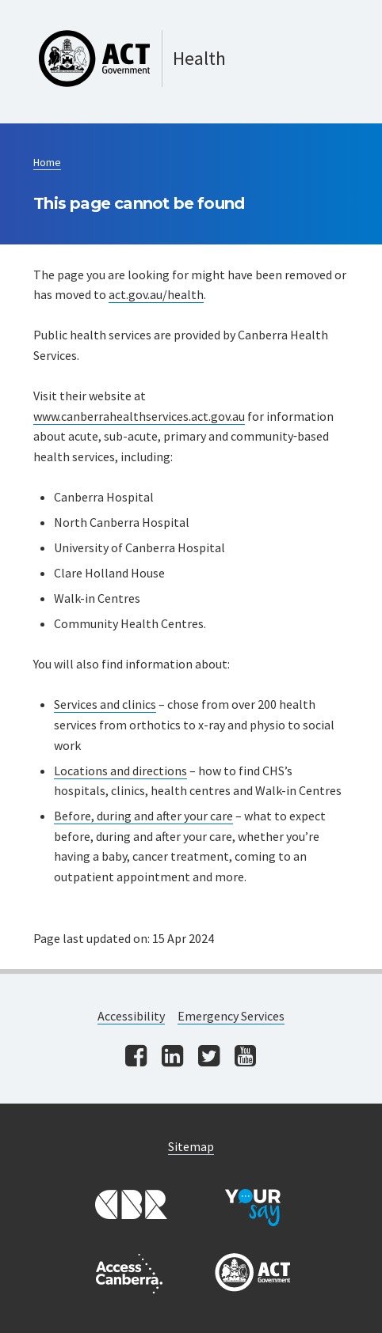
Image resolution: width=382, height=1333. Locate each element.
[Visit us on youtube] (245, 1057)
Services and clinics (105, 704)
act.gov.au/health (156, 294)
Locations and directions (120, 770)
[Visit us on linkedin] (172, 1057)
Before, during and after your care (143, 816)
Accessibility (131, 1016)
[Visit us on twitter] (209, 1057)
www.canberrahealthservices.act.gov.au (139, 416)
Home (47, 162)
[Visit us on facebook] (136, 1057)
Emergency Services (231, 1016)
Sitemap (191, 1146)
